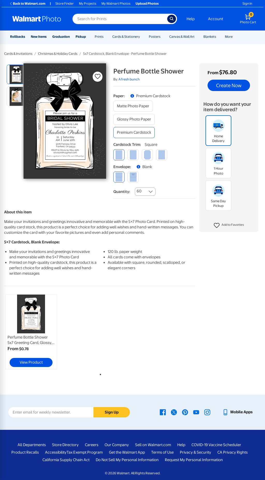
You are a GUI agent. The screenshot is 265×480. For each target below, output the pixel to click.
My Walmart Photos (115, 3)
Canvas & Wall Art (182, 37)
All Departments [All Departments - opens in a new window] (32, 445)
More (229, 37)
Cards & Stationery (126, 37)
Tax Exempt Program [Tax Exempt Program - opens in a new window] (85, 452)
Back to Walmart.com (27, 3)
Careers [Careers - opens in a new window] (91, 445)
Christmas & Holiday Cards (57, 54)
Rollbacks (17, 37)
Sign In (247, 3)
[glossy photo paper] (134, 119)
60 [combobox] (139, 191)
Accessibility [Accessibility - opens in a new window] (56, 452)
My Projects (87, 3)
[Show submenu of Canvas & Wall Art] (196, 36)
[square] (118, 154)
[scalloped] (161, 154)
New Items (39, 37)
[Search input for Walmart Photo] (119, 19)
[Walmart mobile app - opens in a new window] (237, 412)
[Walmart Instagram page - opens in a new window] (207, 412)
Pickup (81, 37)
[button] (229, 225)
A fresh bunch (129, 79)
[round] (133, 154)
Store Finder (64, 3)
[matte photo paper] (133, 106)
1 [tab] (99, 373)
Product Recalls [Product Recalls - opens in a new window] (25, 452)
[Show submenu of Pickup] (88, 36)
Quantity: (121, 191)
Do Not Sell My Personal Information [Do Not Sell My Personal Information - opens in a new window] (127, 460)
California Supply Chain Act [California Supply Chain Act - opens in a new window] (66, 460)
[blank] (118, 177)
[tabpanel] (36, 331)
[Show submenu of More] (235, 36)
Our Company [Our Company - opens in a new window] (117, 445)
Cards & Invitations (18, 54)
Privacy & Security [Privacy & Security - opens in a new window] (195, 452)
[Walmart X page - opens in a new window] (174, 412)
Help (191, 19)
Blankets (209, 37)
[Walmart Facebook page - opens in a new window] (163, 412)
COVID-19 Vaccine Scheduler (216, 445)
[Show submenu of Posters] (162, 36)
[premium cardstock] (134, 132)
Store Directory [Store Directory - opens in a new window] (65, 445)
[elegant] (147, 154)
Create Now (228, 85)
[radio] (16, 74)
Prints (99, 37)
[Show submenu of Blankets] (218, 36)
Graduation (61, 37)
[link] (31, 332)
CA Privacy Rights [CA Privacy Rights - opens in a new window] (232, 452)
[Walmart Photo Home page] (36, 18)
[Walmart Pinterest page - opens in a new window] (185, 412)
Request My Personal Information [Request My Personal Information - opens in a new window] (194, 460)
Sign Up (112, 412)
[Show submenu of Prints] (105, 36)
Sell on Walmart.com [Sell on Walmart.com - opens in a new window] (153, 445)
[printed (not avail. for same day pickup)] (133, 177)
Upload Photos (147, 3)
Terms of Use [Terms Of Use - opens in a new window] (162, 452)
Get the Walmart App (127, 452)
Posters (154, 37)
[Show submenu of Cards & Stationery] (142, 36)
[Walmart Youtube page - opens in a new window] (196, 412)
